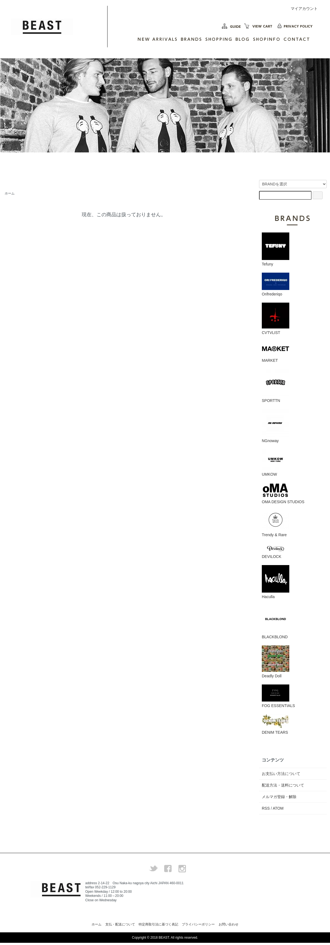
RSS (266, 808)
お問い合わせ (228, 924)
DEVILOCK (275, 551)
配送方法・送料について (283, 785)
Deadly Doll (275, 661)
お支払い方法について (281, 773)
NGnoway (275, 426)
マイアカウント (301, 8)
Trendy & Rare (275, 523)
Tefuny (275, 249)
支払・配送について (120, 924)
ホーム (10, 193)
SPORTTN (275, 386)
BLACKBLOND (275, 622)
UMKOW (275, 462)
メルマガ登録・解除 (279, 797)
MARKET (275, 352)
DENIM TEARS (275, 724)
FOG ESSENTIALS (278, 696)
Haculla (275, 582)
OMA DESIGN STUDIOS (283, 493)
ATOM (278, 808)
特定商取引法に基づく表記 (158, 924)
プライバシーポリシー (198, 924)
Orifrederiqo (275, 284)
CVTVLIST (275, 319)
